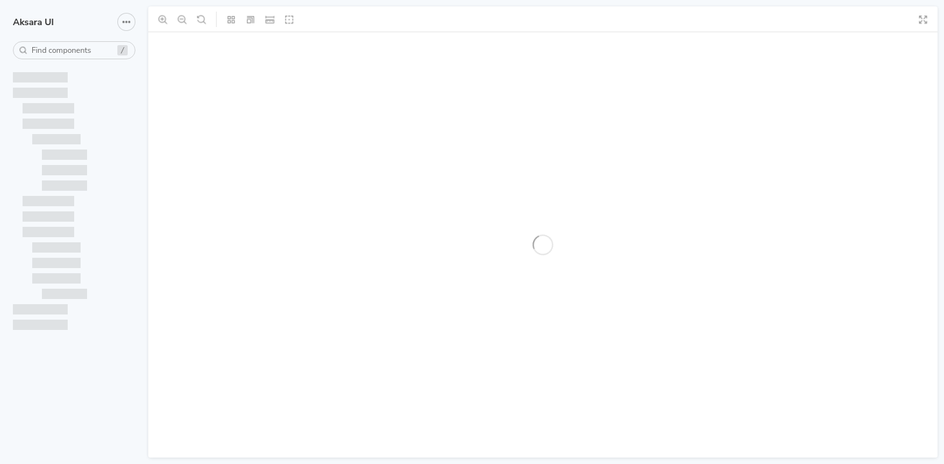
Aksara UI (33, 22)
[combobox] (74, 50)
